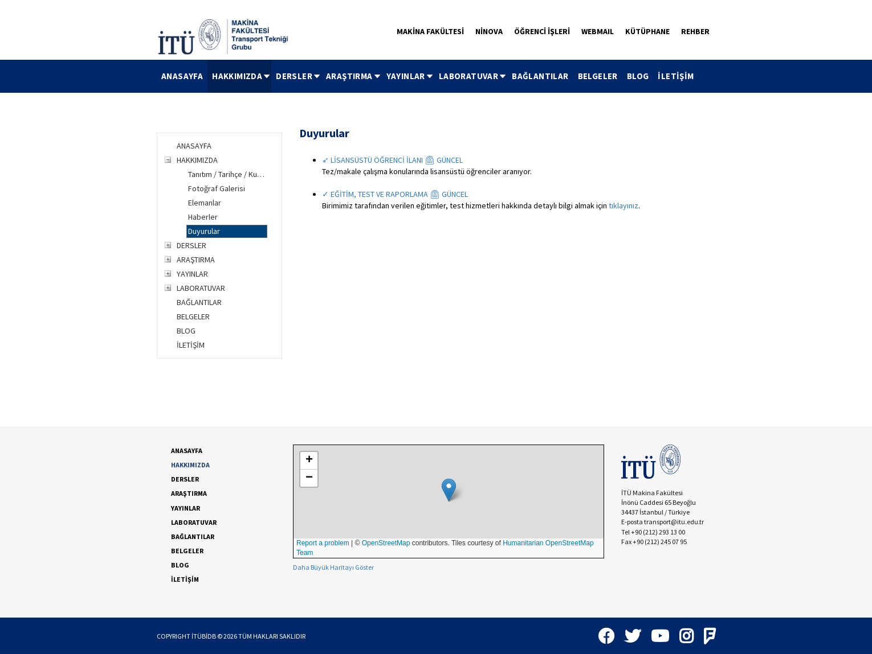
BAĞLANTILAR (540, 76)
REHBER (695, 31)
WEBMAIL (597, 31)
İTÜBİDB (203, 636)
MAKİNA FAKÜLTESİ (430, 31)
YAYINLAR (410, 76)
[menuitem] (182, 76)
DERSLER (298, 76)
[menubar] (428, 76)
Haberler (203, 217)
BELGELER (598, 76)
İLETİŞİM (676, 76)
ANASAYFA (182, 76)
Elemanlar (204, 203)
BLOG (638, 76)
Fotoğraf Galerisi (216, 188)
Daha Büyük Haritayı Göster (333, 567)
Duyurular (204, 231)
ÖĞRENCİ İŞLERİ (542, 31)
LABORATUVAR (473, 76)
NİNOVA (489, 31)
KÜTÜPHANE (647, 31)
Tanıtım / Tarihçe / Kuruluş (227, 174)
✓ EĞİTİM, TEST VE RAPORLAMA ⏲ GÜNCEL (395, 194)
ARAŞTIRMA (354, 76)
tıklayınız (623, 205)
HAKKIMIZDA (241, 76)
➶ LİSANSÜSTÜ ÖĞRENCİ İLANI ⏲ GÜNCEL (392, 160)
